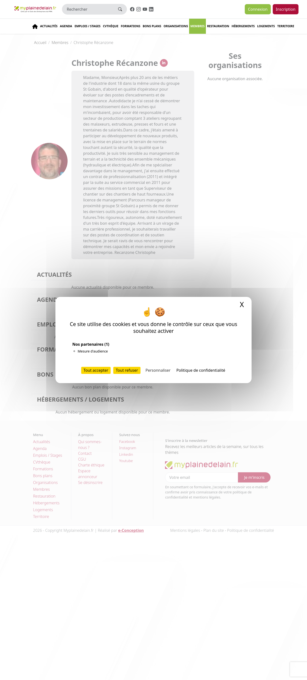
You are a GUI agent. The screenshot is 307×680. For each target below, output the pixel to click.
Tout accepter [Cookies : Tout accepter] (96, 370)
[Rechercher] (88, 9)
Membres (197, 26)
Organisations (176, 26)
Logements (266, 26)
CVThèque (110, 26)
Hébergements (243, 26)
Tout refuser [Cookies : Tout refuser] (127, 370)
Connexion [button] (257, 9)
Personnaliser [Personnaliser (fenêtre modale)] (158, 370)
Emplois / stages (88, 26)
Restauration (218, 26)
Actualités (49, 26)
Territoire (285, 26)
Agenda (66, 26)
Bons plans (152, 26)
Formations (130, 26)
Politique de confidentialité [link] (200, 370)
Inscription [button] (286, 9)
